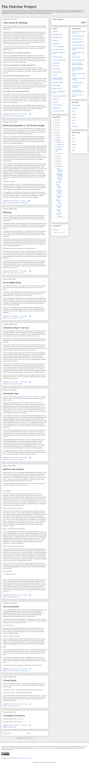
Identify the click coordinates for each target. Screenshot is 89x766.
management (20, 115)
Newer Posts (7, 733)
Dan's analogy (9, 215)
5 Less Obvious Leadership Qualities (78, 90)
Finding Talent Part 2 (78, 42)
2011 (56, 132)
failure (26, 670)
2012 (56, 130)
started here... (20, 718)
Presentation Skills (77, 82)
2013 (56, 127)
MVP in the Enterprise (78, 60)
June (57, 158)
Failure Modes (76, 57)
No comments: (23, 114)
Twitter (74, 114)
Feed (73, 120)
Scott (73, 147)
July (57, 156)
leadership (56, 72)
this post (15, 128)
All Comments (58, 232)
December (59, 142)
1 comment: (23, 200)
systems (55, 108)
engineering (13, 115)
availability (9, 597)
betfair (54, 40)
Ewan (73, 150)
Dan (73, 138)
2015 (56, 122)
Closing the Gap (10, 393)
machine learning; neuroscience (58, 78)
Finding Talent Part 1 (78, 39)
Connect (74, 117)
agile (8, 115)
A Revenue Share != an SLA (16, 328)
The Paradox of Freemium (76, 86)
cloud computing (57, 46)
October (58, 147)
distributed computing (18, 670)
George (74, 144)
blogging (9, 727)
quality (23, 273)
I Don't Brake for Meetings (15, 23)
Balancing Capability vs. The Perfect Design (23, 125)
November (59, 144)
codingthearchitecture (15, 136)
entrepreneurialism (58, 60)
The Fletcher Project (18, 7)
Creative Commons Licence (24, 758)
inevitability (26, 683)
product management (59, 91)
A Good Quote (9, 680)
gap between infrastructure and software (28, 396)
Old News (74, 126)
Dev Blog (74, 108)
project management (58, 96)
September (59, 149)
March (58, 166)
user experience (57, 111)
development (17, 202)
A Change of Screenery (14, 715)
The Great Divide (11, 606)
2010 (56, 135)
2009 (56, 137)
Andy (73, 141)
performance (56, 88)
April (57, 163)
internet (9, 318)
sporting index (57, 105)
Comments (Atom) (28, 738)
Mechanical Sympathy (78, 36)
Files (73, 123)
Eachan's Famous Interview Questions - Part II (78, 69)
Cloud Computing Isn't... (78, 45)
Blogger (53, 762)
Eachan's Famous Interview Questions (77, 63)
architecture (10, 202)
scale (19, 597)
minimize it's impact (8, 685)
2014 (56, 125)
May (57, 161)
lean (54, 75)
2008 (56, 140)
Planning (7, 212)
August (58, 153)
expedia (55, 63)
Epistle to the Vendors (13, 469)
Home (29, 733)
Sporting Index (76, 105)
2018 (56, 120)
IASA (73, 111)
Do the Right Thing (12, 282)
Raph (73, 135)
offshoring (55, 85)
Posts (56, 229)
